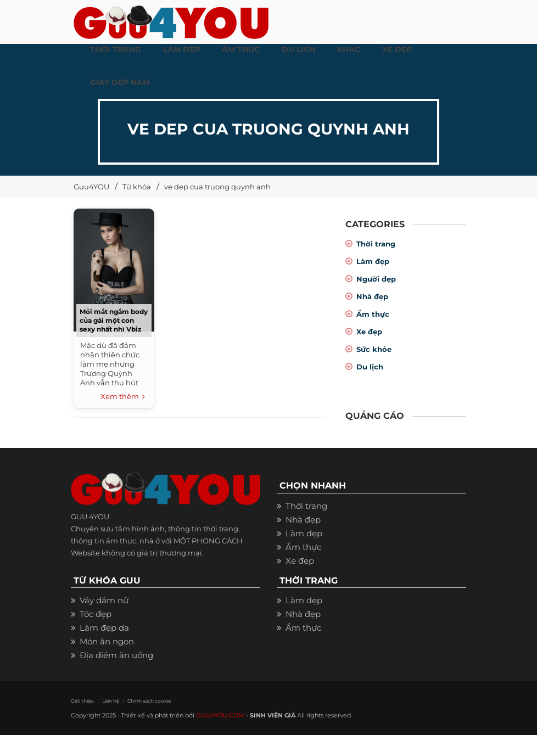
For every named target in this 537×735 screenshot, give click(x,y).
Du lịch (369, 366)
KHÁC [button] (348, 49)
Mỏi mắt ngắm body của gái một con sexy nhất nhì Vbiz (114, 320)
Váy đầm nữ (104, 600)
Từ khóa (136, 186)
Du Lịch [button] (298, 49)
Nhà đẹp (372, 296)
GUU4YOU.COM (220, 715)
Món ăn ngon (107, 641)
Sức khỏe (373, 349)
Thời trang (375, 243)
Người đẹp (376, 278)
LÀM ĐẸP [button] (181, 49)
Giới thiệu (82, 701)
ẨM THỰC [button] (241, 49)
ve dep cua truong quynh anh (217, 186)
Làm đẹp (372, 261)
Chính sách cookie (149, 701)
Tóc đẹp (95, 614)
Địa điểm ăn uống (116, 655)
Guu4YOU (91, 186)
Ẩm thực (372, 314)
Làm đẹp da (104, 627)
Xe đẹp (369, 331)
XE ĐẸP (397, 49)
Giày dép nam (120, 82)
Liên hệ (110, 701)
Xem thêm (122, 397)
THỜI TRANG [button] (115, 49)
